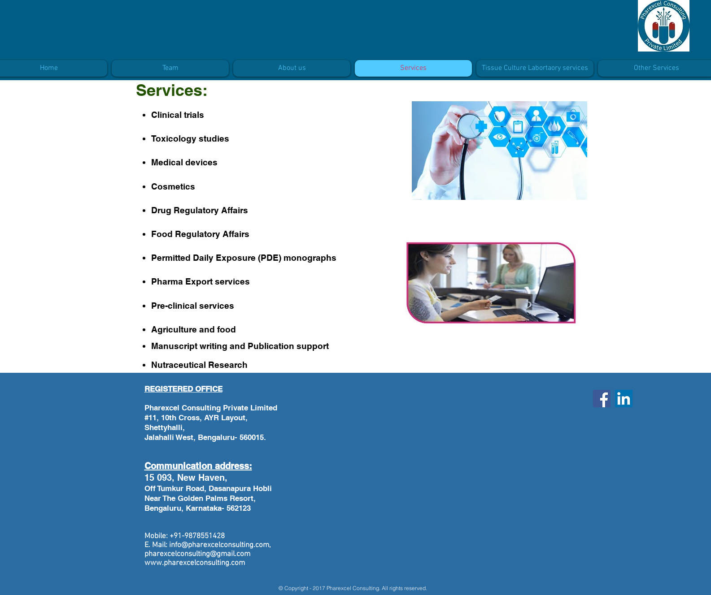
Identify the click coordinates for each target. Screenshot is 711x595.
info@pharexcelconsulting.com (219, 545)
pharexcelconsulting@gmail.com (197, 554)
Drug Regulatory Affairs (199, 210)
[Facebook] (602, 398)
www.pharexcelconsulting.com (194, 563)
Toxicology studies (190, 138)
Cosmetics (173, 186)
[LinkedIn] (623, 398)
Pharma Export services (200, 281)
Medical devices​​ (184, 162)
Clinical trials (177, 115)
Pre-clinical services (192, 305)
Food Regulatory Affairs (200, 234)
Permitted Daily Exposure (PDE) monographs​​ (243, 258)
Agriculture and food (193, 329)
